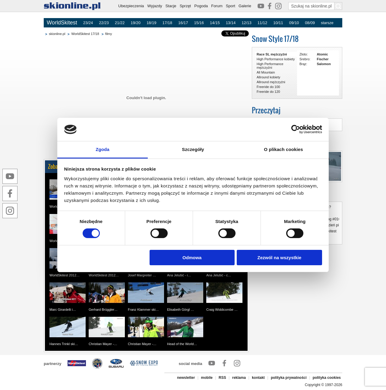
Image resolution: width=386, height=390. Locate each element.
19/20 (136, 22)
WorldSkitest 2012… (64, 275)
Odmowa (191, 257)
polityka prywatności (289, 378)
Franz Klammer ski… (143, 309)
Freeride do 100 (268, 87)
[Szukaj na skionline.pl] (338, 6)
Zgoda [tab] (102, 149)
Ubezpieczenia (131, 6)
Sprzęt (185, 6)
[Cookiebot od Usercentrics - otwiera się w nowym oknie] (295, 129)
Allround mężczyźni (271, 82)
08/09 (310, 22)
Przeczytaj (266, 110)
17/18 (167, 22)
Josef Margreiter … (142, 275)
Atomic (322, 54)
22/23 (104, 22)
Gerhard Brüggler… (103, 309)
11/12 (262, 22)
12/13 (247, 22)
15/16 (199, 22)
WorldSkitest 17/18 (85, 34)
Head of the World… (182, 344)
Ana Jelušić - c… (218, 275)
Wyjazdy (154, 6)
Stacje (170, 6)
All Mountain (266, 72)
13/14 (231, 22)
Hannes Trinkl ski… (63, 344)
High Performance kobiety (276, 59)
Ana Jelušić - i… (179, 275)
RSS (222, 378)
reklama (239, 378)
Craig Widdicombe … (222, 309)
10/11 (278, 22)
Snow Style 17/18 (275, 38)
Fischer (322, 59)
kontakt (258, 378)
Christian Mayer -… (103, 344)
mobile (207, 378)
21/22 (120, 22)
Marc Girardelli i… (62, 309)
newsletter (186, 378)
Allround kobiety (268, 77)
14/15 (215, 22)
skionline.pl (57, 34)
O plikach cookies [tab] (283, 149)
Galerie (245, 6)
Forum (217, 6)
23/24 (88, 22)
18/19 (152, 22)
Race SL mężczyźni (272, 54)
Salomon (324, 64)
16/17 (183, 22)
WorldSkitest (62, 23)
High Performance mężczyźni (270, 65)
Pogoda (201, 6)
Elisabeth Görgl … (180, 309)
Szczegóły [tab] (193, 149)
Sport (230, 6)
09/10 (294, 22)
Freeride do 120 (268, 91)
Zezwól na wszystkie (279, 257)
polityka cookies (327, 378)
